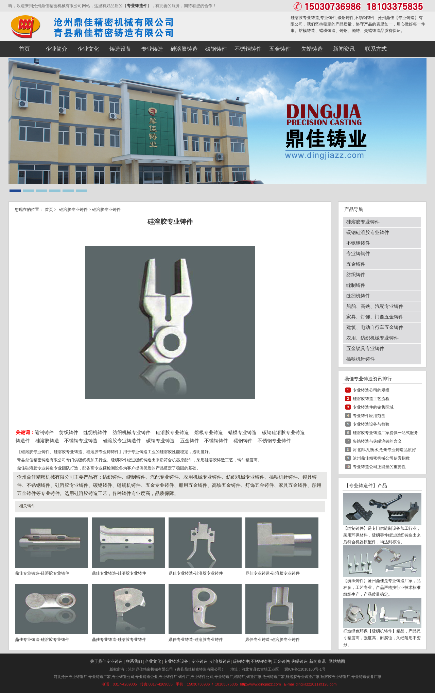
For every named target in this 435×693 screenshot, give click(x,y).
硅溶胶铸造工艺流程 (371, 398)
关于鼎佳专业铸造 (106, 661)
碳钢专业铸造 (160, 440)
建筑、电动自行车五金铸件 (374, 327)
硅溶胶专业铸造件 (122, 440)
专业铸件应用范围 (369, 415)
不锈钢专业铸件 (274, 440)
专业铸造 (406, 17)
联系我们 (134, 661)
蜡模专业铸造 (242, 432)
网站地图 (337, 661)
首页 (49, 209)
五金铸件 (189, 440)
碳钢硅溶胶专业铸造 (283, 432)
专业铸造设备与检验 (371, 424)
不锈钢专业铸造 (81, 440)
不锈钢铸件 (216, 440)
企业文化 (153, 661)
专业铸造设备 (176, 661)
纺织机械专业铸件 (132, 432)
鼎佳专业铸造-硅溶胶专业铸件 (42, 573)
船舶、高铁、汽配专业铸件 (374, 306)
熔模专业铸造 (208, 432)
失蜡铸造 (299, 661)
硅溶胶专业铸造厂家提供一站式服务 (385, 432)
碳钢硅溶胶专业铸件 (367, 232)
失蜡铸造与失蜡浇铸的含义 (377, 441)
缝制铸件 (44, 432)
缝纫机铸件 (95, 432)
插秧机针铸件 (360, 359)
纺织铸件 (68, 432)
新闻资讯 (317, 661)
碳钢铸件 (243, 440)
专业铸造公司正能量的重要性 (379, 466)
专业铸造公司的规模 (371, 390)
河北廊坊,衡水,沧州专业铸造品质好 (384, 449)
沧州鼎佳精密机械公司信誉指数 (381, 458)
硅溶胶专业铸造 (172, 432)
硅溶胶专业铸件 (73, 209)
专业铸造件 (137, 5)
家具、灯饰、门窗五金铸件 (374, 316)
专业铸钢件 (358, 253)
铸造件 (23, 440)
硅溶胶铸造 (47, 440)
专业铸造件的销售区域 (373, 407)
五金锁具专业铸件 (365, 348)
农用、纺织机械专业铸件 (372, 338)
